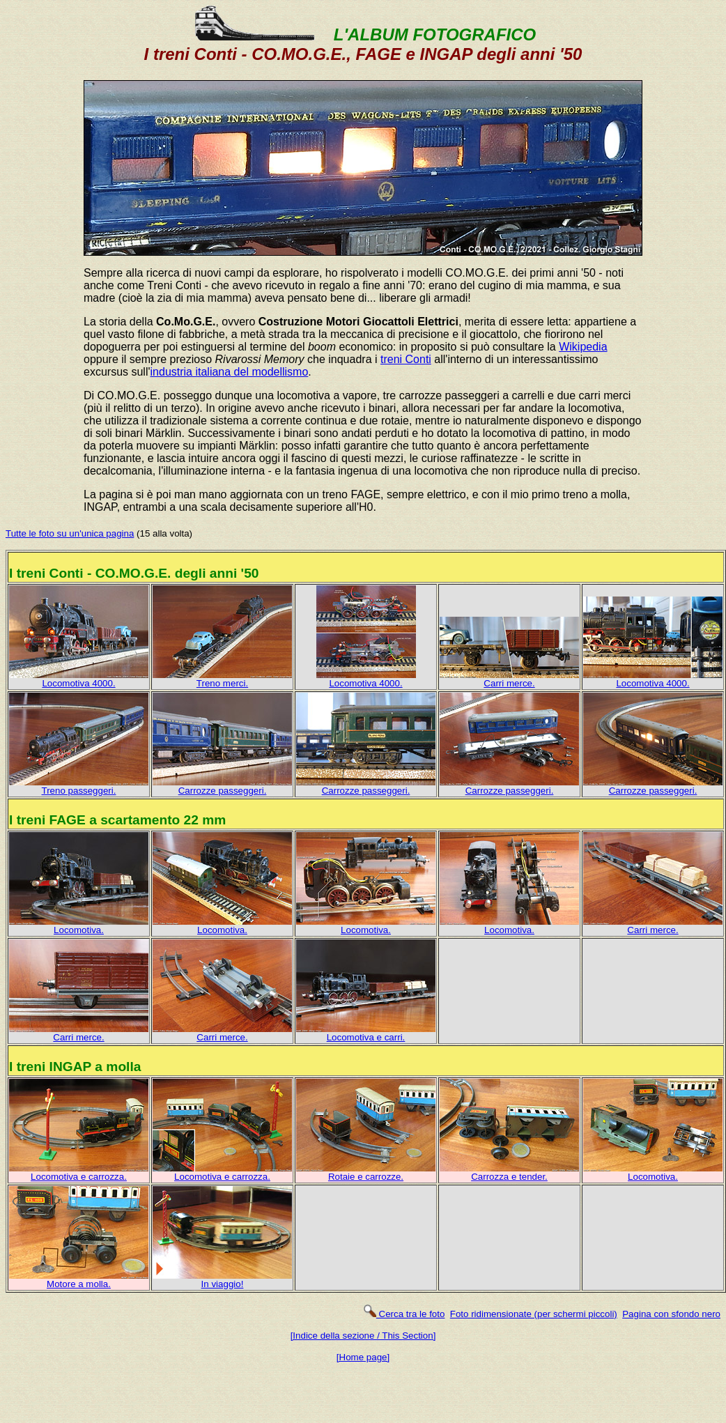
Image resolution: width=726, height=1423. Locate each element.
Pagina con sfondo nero (671, 1314)
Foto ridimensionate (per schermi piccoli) (533, 1314)
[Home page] (363, 1357)
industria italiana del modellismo (229, 372)
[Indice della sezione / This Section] (363, 1335)
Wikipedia (583, 347)
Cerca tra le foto (403, 1314)
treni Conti (405, 359)
